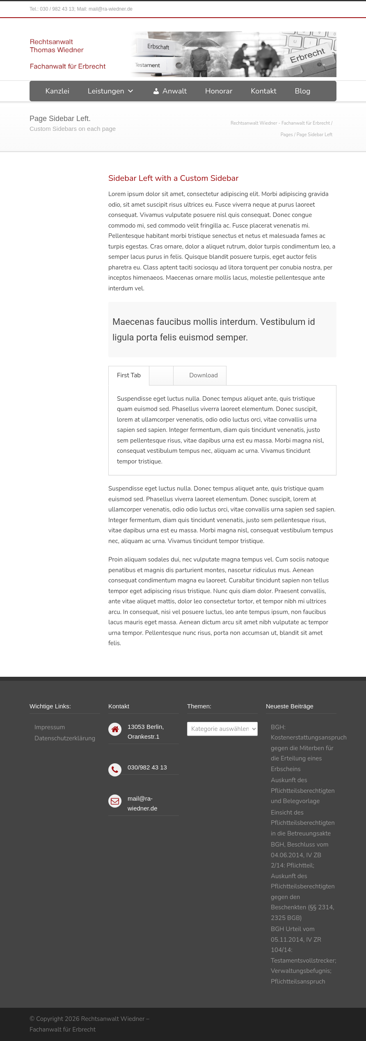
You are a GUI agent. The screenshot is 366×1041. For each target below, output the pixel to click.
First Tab (129, 375)
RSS (328, 1018)
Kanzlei (57, 91)
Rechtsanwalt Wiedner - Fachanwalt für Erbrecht (280, 123)
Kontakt (263, 91)
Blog (303, 91)
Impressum (49, 727)
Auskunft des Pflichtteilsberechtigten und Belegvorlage (303, 790)
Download (200, 375)
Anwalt (174, 91)
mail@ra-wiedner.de (111, 9)
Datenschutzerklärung (64, 738)
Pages (287, 135)
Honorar (218, 91)
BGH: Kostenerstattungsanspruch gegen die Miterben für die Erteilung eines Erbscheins (309, 748)
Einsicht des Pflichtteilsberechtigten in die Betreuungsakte (303, 823)
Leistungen (111, 91)
